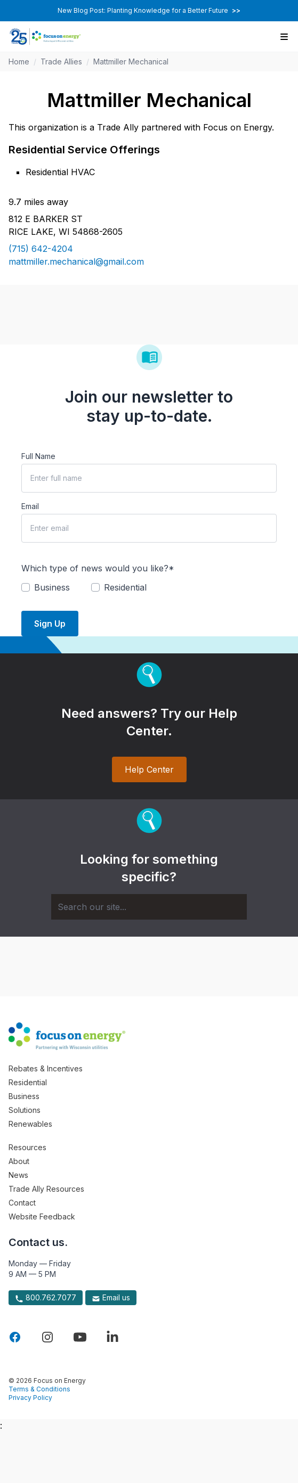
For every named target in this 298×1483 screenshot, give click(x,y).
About (19, 1161)
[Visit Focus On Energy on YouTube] (80, 1337)
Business (24, 1096)
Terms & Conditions (39, 1389)
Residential (28, 1082)
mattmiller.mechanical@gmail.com (76, 261)
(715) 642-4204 (41, 248)
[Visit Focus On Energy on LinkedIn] (112, 1337)
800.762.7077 (45, 1297)
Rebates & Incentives (46, 1068)
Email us (111, 1297)
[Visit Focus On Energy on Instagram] (47, 1337)
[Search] (149, 907)
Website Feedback (42, 1216)
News (18, 1174)
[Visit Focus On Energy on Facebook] (15, 1337)
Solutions (25, 1110)
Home (19, 61)
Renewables (30, 1123)
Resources (27, 1147)
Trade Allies (61, 61)
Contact (22, 1202)
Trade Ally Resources (46, 1188)
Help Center (149, 769)
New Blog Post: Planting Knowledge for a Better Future (149, 10)
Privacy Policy (30, 1398)
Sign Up (50, 623)
